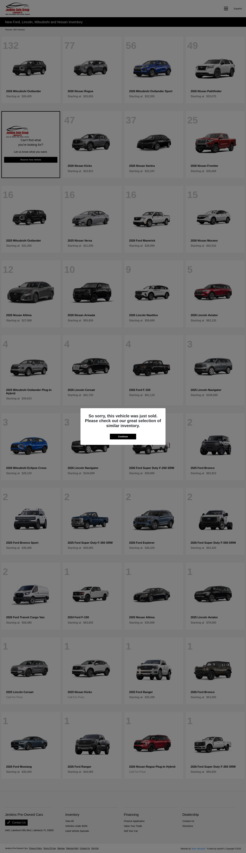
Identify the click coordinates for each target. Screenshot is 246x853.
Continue (123, 436)
